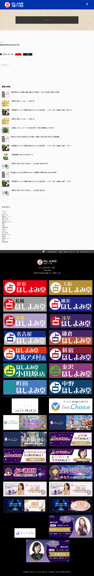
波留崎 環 (5, 227)
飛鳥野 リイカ (6, 238)
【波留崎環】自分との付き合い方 (22, 154)
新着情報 (5, 242)
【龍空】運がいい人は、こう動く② (22, 101)
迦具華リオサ (6, 234)
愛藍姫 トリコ (6, 217)
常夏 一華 (5, 215)
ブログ (4, 211)
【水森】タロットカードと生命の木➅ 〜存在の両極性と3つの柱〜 (32, 128)
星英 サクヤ (5, 220)
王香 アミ (5, 229)
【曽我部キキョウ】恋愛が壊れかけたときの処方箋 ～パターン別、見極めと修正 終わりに (41, 110)
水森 (3, 225)
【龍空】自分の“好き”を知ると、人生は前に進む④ (28, 190)
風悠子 (4, 236)
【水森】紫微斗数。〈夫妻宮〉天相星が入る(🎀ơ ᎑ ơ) (61, 251)
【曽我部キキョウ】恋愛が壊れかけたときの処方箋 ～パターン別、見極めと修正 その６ (41, 181)
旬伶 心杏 (5, 218)
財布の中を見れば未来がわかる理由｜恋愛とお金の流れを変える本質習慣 (35, 137)
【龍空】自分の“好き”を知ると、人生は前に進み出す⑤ (29, 163)
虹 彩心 (4, 231)
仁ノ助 (4, 213)
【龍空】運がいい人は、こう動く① (22, 119)
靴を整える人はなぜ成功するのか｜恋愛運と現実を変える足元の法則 (33, 172)
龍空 (3, 240)
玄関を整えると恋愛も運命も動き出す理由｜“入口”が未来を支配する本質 (35, 92)
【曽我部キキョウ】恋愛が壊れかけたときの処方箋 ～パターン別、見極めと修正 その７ (41, 146)
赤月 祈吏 (5, 233)
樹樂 (3, 224)
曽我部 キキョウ (7, 222)
